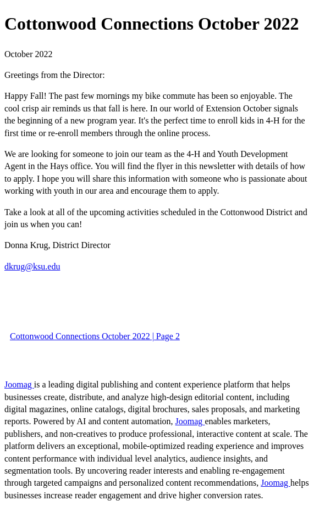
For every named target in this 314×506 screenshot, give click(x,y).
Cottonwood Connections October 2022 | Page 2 (95, 336)
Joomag (19, 384)
